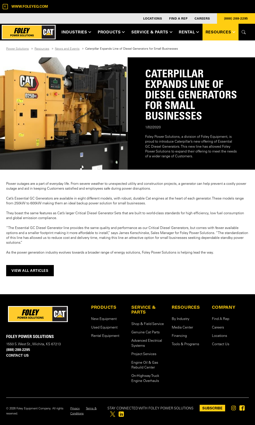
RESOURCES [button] (218, 32)
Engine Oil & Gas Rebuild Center (144, 365)
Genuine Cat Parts (145, 332)
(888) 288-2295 (236, 18)
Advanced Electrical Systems (146, 343)
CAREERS (202, 18)
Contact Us (220, 344)
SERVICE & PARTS (143, 310)
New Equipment (104, 319)
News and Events (67, 49)
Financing (179, 336)
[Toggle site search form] (244, 32)
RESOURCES (186, 307)
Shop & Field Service (147, 324)
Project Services (143, 354)
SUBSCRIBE (212, 408)
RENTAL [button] (187, 32)
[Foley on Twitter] (112, 415)
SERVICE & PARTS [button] (149, 32)
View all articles (30, 270)
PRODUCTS (103, 307)
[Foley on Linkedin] (121, 415)
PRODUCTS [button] (109, 32)
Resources (41, 49)
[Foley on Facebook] (242, 409)
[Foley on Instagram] (233, 409)
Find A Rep (220, 319)
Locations (219, 336)
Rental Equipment (105, 336)
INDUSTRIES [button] (74, 32)
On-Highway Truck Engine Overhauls (145, 378)
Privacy (75, 408)
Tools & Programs (185, 344)
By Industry (180, 319)
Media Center (182, 327)
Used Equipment (104, 327)
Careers (218, 327)
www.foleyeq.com (25, 6)
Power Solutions (17, 49)
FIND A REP (178, 18)
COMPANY (223, 307)
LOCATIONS (152, 18)
